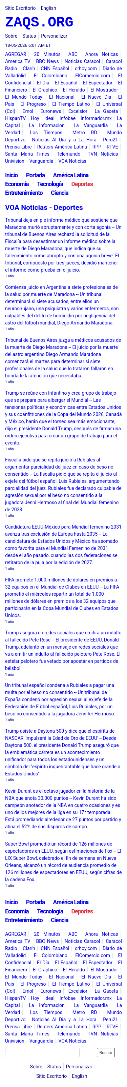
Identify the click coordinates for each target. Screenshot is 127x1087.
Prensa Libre (18, 147)
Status (29, 36)
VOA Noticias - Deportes (44, 207)
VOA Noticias (72, 161)
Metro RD (84, 132)
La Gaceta (106, 111)
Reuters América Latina (62, 147)
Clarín (29, 68)
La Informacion (47, 125)
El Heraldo (74, 90)
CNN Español (55, 68)
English (48, 8)
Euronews (50, 111)
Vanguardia (41, 161)
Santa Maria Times (27, 154)
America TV (17, 61)
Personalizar (54, 36)
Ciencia (59, 193)
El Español (66, 82)
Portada (35, 175)
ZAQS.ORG (39, 23)
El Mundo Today (23, 97)
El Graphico (45, 90)
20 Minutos (47, 54)
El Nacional (62, 97)
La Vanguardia (90, 125)
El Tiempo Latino (71, 104)
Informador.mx (96, 118)
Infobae (68, 118)
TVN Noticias (103, 154)
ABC (73, 54)
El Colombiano (50, 75)
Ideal (49, 118)
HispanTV (15, 118)
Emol (27, 111)
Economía (17, 184)
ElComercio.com (92, 75)
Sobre (11, 36)
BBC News (47, 61)
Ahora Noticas (101, 54)
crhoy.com (86, 68)
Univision (14, 161)
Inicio (11, 175)
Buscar (106, 1052)
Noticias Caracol (82, 61)
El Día (43, 82)
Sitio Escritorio (20, 8)
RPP (96, 147)
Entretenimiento (24, 193)
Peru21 (110, 139)
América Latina (71, 175)
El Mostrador (104, 90)
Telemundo (69, 154)
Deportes (82, 184)
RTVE (112, 147)
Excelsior (77, 111)
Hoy (35, 118)
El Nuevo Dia (96, 97)
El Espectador (97, 82)
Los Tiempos (46, 132)
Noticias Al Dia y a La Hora (64, 139)
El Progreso (33, 104)
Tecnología (50, 184)
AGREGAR (15, 54)
